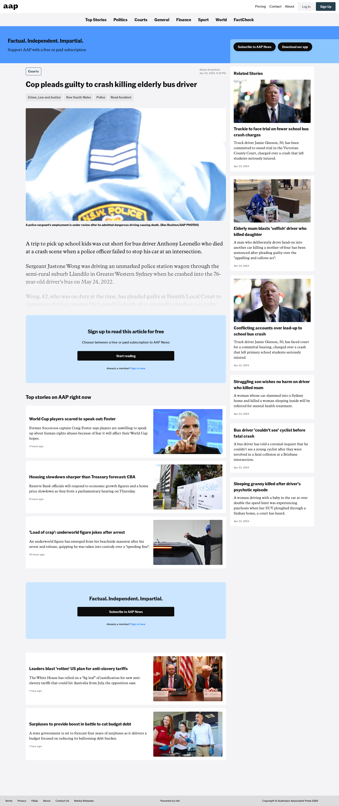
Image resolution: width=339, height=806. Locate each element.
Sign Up (325, 6)
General (161, 19)
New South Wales (78, 97)
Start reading (126, 356)
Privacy (22, 800)
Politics (121, 19)
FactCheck (244, 19)
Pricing (260, 6)
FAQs (34, 800)
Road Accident (121, 97)
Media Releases (84, 800)
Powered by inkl (170, 800)
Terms (8, 800)
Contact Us (62, 800)
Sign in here (138, 368)
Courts (140, 19)
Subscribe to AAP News (254, 47)
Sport (203, 19)
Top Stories (96, 19)
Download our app (295, 47)
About (289, 6)
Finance (183, 19)
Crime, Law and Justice (44, 97)
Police (100, 97)
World (221, 19)
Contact (275, 6)
